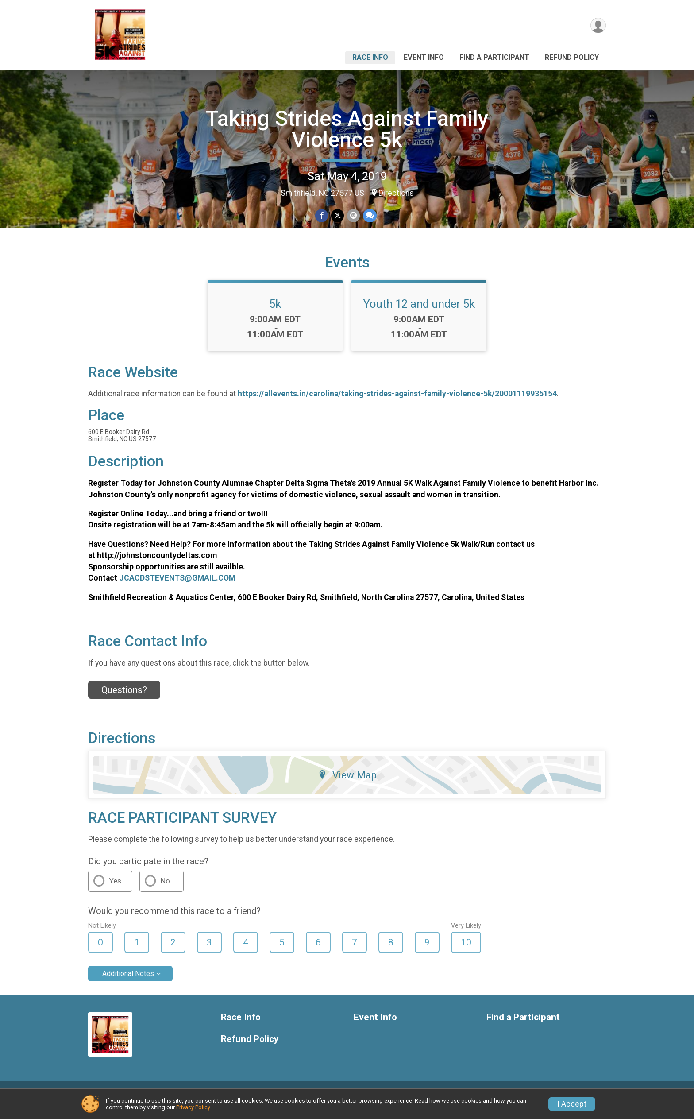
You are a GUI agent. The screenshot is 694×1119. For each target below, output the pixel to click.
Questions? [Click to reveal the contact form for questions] (124, 700)
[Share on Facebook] (322, 215)
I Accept (571, 1104)
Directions (396, 193)
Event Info (424, 57)
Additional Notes (128, 984)
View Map (347, 785)
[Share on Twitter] (337, 215)
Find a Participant (494, 57)
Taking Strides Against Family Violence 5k (347, 129)
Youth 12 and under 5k (419, 314)
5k (275, 314)
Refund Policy (572, 57)
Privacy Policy (193, 1107)
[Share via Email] (353, 215)
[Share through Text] (369, 215)
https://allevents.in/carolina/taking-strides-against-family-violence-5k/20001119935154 (397, 403)
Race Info (370, 57)
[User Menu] (598, 26)
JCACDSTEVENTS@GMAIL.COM (177, 588)
